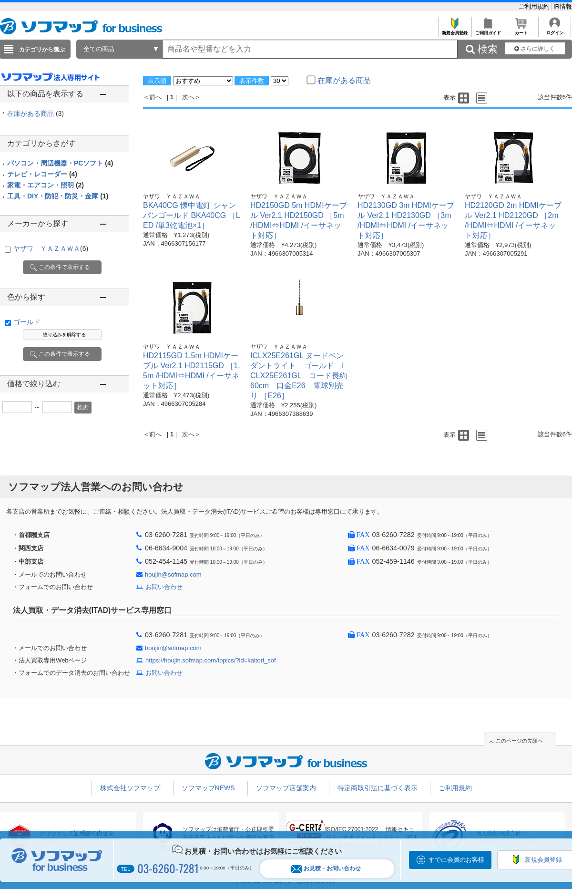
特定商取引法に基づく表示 (377, 788)
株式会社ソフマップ (130, 788)
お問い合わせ (164, 586)
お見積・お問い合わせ (326, 868)
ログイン (554, 30)
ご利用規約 (535, 6)
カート (521, 30)
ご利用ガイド (487, 30)
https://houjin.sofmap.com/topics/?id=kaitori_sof (210, 660)
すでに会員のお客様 (456, 859)
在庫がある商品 (35, 113)
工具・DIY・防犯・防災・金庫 (57, 196)
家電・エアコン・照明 (45, 185)
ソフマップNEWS (208, 788)
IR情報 (562, 6)
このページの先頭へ (519, 741)
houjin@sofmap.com (173, 574)
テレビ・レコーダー (42, 174)
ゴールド (26, 322)
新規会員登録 (454, 30)
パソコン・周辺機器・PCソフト (60, 163)
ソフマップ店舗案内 (286, 788)
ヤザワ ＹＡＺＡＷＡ (50, 248)
